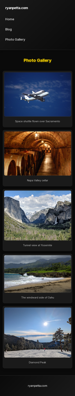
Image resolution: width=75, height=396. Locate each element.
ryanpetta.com (16, 8)
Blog (8, 29)
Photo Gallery (15, 39)
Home (9, 19)
